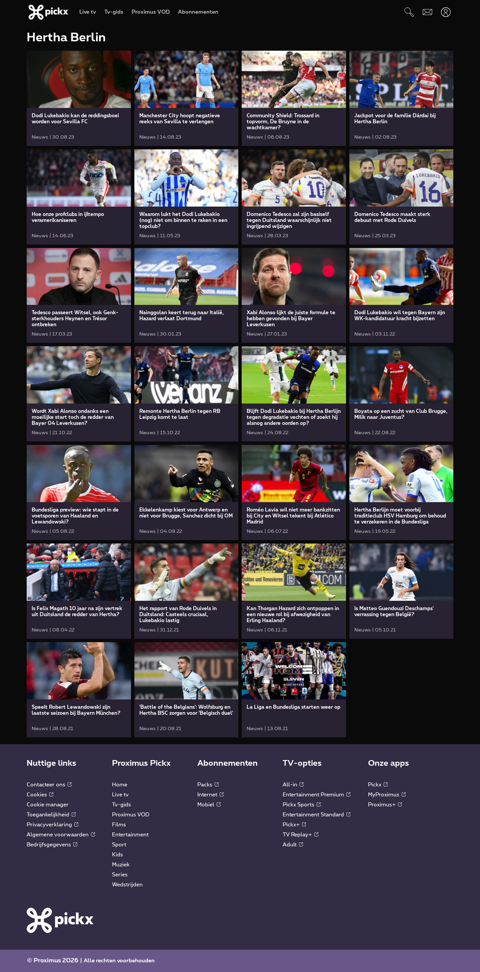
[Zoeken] (409, 12)
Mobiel (209, 804)
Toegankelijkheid (51, 814)
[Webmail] (427, 12)
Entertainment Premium (316, 794)
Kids (117, 854)
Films (119, 824)
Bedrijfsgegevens (52, 844)
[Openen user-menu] (446, 12)
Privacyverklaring (52, 824)
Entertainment (130, 834)
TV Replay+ (300, 834)
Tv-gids (121, 804)
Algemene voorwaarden (61, 834)
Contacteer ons (49, 784)
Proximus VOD (130, 814)
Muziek (121, 864)
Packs (208, 784)
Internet (210, 794)
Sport (119, 844)
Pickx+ (294, 824)
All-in (293, 784)
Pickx (378, 784)
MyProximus (387, 794)
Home (119, 784)
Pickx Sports (302, 804)
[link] (79, 98)
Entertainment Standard (316, 814)
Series (120, 874)
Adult (293, 844)
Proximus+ (385, 804)
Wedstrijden (127, 884)
